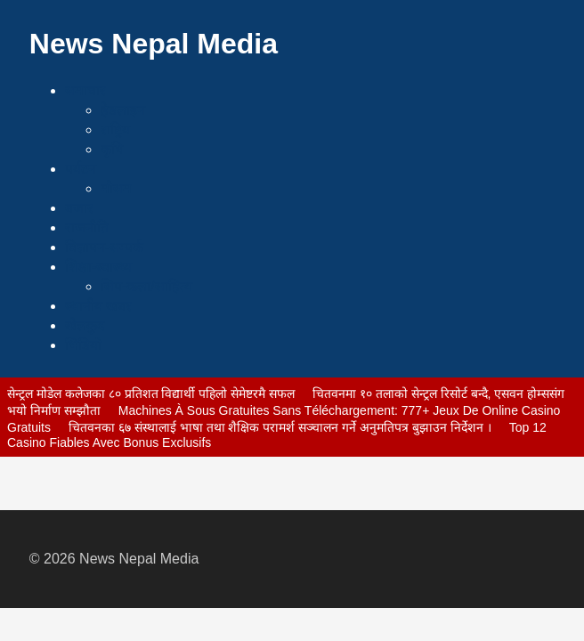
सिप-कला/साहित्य (146, 286)
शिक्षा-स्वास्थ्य (98, 266)
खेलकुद (85, 325)
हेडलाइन (123, 110)
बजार (79, 207)
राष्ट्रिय (115, 129)
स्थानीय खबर (98, 305)
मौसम (116, 188)
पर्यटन (80, 168)
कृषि (112, 149)
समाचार (85, 90)
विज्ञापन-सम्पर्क (104, 247)
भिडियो (83, 345)
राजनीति (87, 227)
